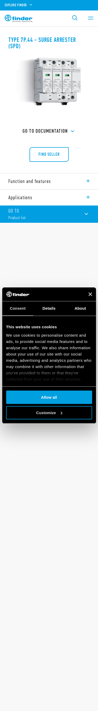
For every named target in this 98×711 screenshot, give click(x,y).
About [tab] (80, 308)
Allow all (49, 397)
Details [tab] (49, 308)
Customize (49, 412)
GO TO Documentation (49, 131)
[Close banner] (90, 294)
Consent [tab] (18, 308)
